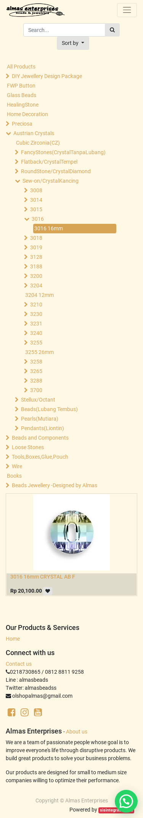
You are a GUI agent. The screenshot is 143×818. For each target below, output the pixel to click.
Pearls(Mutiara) (39, 419)
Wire (17, 466)
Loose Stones (28, 447)
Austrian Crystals (33, 133)
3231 (36, 324)
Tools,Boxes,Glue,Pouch (40, 457)
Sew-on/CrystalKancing (50, 181)
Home (13, 639)
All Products (21, 67)
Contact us (19, 664)
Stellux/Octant (38, 400)
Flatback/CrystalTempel (49, 162)
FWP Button (21, 86)
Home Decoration (27, 114)
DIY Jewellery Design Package (47, 76)
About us (76, 732)
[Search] (112, 30)
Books (14, 476)
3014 (36, 200)
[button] (73, 43)
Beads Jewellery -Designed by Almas (54, 485)
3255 (36, 343)
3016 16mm (48, 228)
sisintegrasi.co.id (116, 810)
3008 (36, 190)
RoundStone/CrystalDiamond (56, 171)
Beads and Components (40, 438)
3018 (36, 238)
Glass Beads (21, 95)
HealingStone (23, 105)
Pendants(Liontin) (42, 428)
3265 (36, 371)
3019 (36, 247)
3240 (36, 333)
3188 (36, 266)
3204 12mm (39, 295)
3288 (36, 381)
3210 (36, 304)
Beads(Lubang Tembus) (49, 409)
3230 (36, 314)
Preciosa (22, 124)
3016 (38, 219)
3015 (36, 209)
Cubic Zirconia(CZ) (38, 143)
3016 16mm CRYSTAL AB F (42, 577)
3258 (36, 362)
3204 (36, 285)
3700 (36, 390)
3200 (36, 276)
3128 (36, 257)
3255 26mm (39, 352)
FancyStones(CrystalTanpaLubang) (63, 152)
